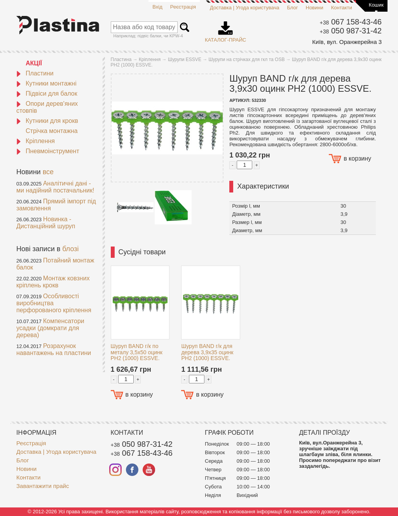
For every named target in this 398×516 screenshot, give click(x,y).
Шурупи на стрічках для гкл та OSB (247, 59)
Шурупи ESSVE (184, 59)
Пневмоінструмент (47, 151)
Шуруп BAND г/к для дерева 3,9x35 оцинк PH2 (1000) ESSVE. (207, 352)
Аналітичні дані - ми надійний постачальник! (55, 187)
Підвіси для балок (46, 93)
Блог (292, 7)
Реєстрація (183, 7)
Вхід (157, 7)
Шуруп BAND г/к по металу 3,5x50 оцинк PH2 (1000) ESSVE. (136, 352)
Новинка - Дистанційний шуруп (45, 222)
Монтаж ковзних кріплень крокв (53, 282)
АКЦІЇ (34, 63)
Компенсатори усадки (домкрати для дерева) (50, 328)
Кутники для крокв (47, 120)
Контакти (341, 7)
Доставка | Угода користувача (244, 7)
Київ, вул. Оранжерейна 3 (347, 41)
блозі (70, 249)
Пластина (121, 59)
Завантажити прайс (42, 486)
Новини (314, 7)
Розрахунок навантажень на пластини (53, 349)
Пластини (35, 73)
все (48, 172)
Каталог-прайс (225, 29)
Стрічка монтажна (52, 131)
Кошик (376, 5)
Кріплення (35, 141)
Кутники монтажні (46, 83)
